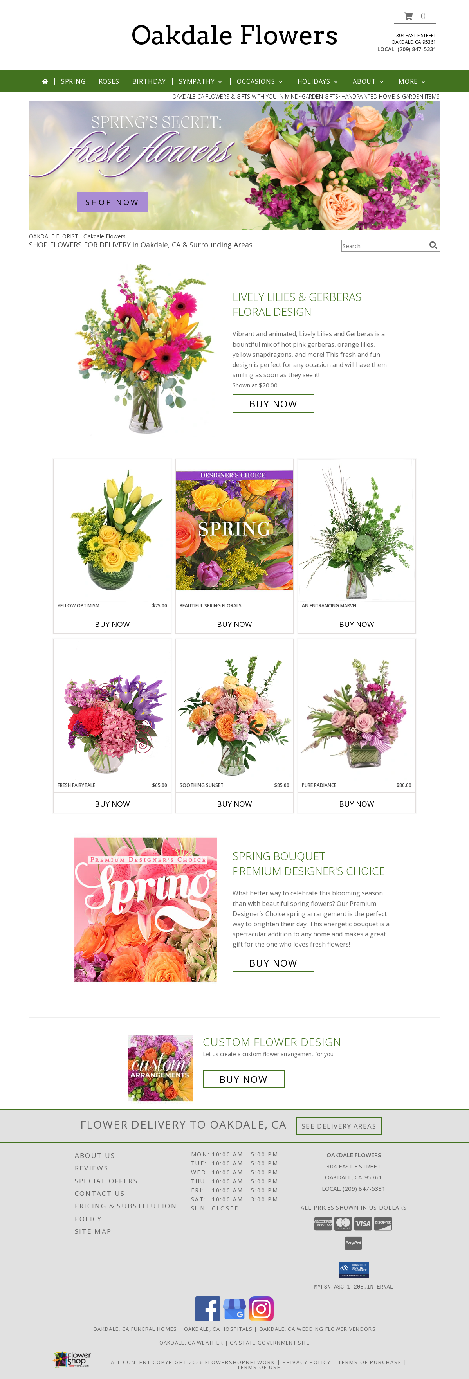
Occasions (260, 81)
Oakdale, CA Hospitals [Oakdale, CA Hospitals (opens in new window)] (218, 1328)
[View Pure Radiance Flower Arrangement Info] (356, 710)
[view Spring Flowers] (234, 227)
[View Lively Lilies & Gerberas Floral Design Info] (151, 350)
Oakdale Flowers (235, 35)
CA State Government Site (270, 1342)
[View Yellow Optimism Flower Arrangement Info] (112, 530)
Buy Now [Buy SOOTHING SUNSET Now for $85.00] (234, 804)
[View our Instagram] (261, 1319)
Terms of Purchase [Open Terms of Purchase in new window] (370, 1361)
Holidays (319, 81)
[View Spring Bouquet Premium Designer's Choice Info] (151, 909)
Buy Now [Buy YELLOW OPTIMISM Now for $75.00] (112, 624)
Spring (73, 81)
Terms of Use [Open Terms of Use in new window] (259, 1366)
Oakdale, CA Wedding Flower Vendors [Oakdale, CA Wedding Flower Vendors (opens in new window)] (317, 1328)
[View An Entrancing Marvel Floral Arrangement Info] (356, 530)
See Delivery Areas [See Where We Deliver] (339, 1126)
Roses (109, 81)
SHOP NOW (112, 202)
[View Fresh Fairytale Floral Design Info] (112, 710)
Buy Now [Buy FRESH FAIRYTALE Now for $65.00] (112, 804)
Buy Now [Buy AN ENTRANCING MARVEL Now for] (356, 624)
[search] (433, 245)
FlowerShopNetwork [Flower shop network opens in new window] (240, 1361)
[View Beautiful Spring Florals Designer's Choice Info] (234, 530)
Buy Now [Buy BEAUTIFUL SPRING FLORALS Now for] (234, 624)
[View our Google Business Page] (234, 1319)
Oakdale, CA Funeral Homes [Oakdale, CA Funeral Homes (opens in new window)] (135, 1328)
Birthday (149, 81)
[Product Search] (384, 245)
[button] (415, 16)
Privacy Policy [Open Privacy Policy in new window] (307, 1361)
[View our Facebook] (207, 1319)
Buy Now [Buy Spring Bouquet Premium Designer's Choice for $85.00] (273, 962)
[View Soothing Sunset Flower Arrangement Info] (234, 710)
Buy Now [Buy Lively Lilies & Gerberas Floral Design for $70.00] (273, 403)
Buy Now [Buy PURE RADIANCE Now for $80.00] (356, 804)
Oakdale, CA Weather (191, 1342)
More (413, 81)
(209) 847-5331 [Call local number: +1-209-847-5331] (416, 49)
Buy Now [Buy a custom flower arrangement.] (244, 1079)
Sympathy (201, 81)
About (369, 81)
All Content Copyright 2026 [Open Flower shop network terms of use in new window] (157, 1361)
